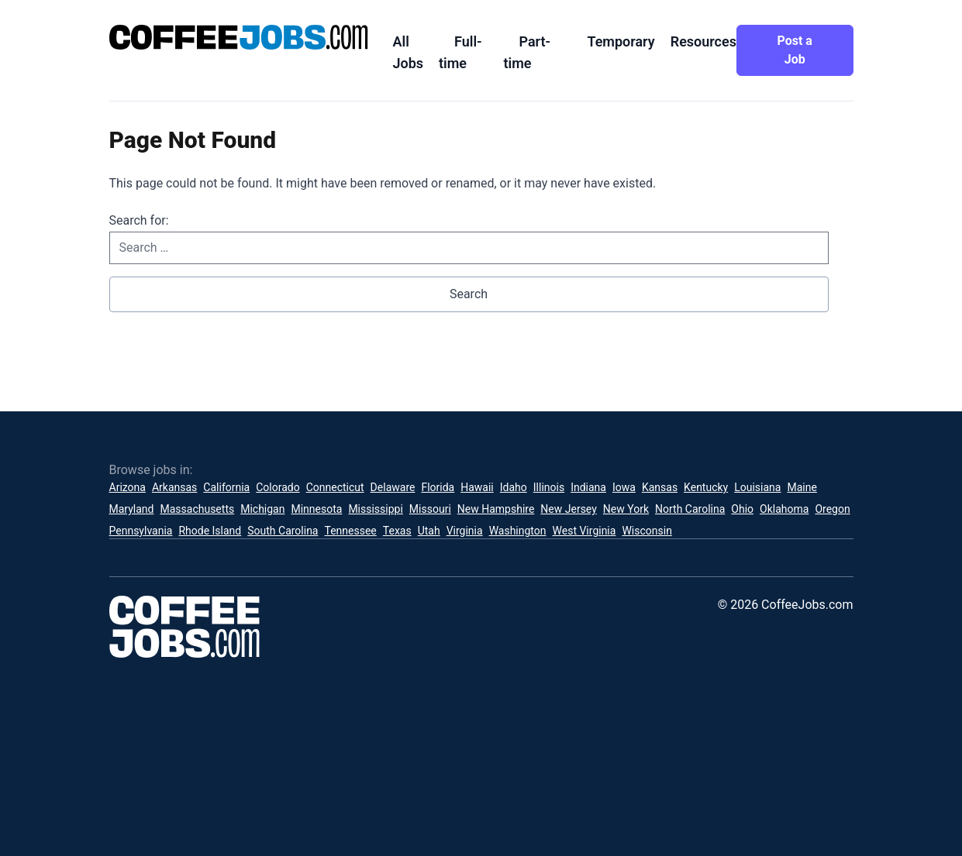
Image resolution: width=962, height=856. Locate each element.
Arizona (127, 487)
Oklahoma (784, 509)
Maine (801, 487)
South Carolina (282, 530)
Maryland (131, 509)
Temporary (620, 41)
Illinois (548, 487)
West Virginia (584, 530)
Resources (703, 41)
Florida (437, 487)
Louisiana (757, 487)
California (226, 487)
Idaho (513, 487)
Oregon (832, 509)
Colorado (277, 487)
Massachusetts (197, 509)
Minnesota (316, 509)
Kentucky (706, 487)
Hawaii (477, 487)
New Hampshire (496, 509)
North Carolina (690, 509)
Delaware (393, 487)
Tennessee (351, 530)
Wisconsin (646, 530)
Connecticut (335, 487)
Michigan (262, 509)
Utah (429, 530)
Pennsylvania (141, 530)
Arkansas (174, 487)
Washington (518, 530)
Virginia (465, 530)
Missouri (430, 509)
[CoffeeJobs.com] (238, 37)
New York (626, 509)
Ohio (742, 509)
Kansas (660, 487)
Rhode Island (209, 530)
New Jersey (568, 509)
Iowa (624, 487)
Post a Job (795, 50)
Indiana (588, 487)
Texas (397, 530)
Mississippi (375, 509)
